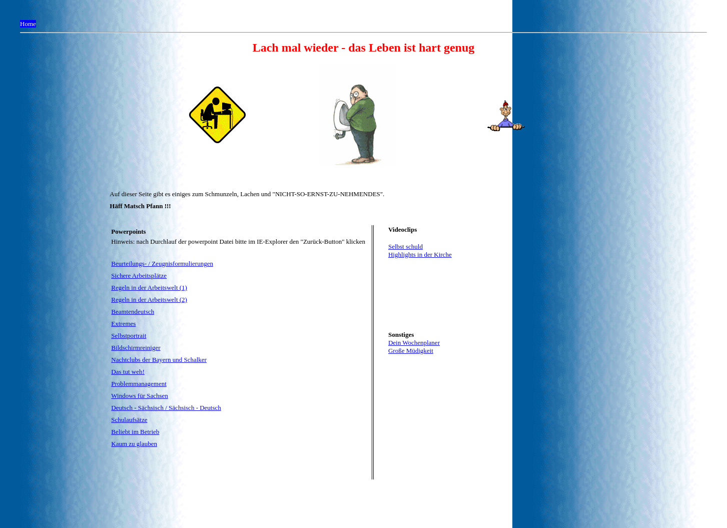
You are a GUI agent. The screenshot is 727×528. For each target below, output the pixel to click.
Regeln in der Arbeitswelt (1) (149, 287)
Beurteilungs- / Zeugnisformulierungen (162, 263)
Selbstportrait (128, 335)
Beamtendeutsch (132, 311)
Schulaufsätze (129, 419)
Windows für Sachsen (139, 395)
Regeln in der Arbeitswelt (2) (149, 299)
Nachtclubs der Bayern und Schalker (159, 359)
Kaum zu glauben (134, 443)
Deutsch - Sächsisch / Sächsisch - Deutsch (166, 407)
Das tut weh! (127, 371)
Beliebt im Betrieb (135, 431)
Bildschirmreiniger (135, 347)
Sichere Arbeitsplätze (139, 275)
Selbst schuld (405, 246)
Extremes (123, 323)
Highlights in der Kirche (420, 254)
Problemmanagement (138, 383)
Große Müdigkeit (410, 350)
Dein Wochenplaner (414, 342)
